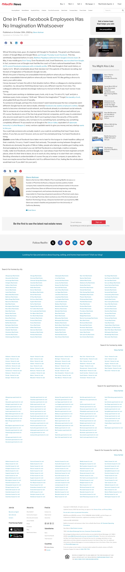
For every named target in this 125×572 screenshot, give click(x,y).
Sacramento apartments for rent (89, 440)
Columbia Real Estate (36, 288)
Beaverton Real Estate (11, 307)
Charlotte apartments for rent (13, 436)
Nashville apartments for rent (63, 440)
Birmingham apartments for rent (14, 431)
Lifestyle (44, 10)
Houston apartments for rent (38, 431)
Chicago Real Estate (36, 281)
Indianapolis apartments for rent (39, 436)
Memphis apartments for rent (63, 422)
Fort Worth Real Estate (36, 321)
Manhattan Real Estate (61, 312)
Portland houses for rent (86, 486)
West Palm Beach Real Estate (113, 335)
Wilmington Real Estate (111, 338)
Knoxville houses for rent (62, 481)
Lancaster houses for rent (62, 488)
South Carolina (84, 378)
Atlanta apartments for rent (13, 412)
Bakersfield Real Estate (11, 300)
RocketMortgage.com (72, 550)
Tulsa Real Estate (109, 328)
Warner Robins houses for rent (113, 498)
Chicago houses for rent (12, 493)
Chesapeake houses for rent (13, 491)
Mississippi (58, 369)
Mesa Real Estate (60, 319)
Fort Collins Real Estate (36, 314)
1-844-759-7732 (85, 555)
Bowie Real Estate (10, 324)
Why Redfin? (30, 518)
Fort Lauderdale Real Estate (38, 317)
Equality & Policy (35, 10)
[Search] (123, 10)
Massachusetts (59, 362)
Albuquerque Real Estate (12, 281)
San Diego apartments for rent (113, 410)
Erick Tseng (27, 60)
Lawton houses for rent (61, 493)
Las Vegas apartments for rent (63, 407)
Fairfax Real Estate (35, 310)
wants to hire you (10, 134)
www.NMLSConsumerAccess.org (77, 542)
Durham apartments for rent (38, 419)
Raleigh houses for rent (86, 488)
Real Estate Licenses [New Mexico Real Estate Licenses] (76, 534)
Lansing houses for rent (61, 491)
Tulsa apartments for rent (112, 426)
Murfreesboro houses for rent (88, 472)
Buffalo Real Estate (10, 328)
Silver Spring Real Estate (112, 307)
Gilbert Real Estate (35, 333)
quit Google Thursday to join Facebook (53, 55)
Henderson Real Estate (36, 338)
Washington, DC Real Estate (112, 333)
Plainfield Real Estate (86, 307)
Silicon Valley (53, 128)
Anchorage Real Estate (11, 286)
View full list (118, 356)
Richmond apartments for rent (88, 433)
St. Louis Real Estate (110, 312)
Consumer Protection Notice (93, 537)
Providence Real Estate (86, 317)
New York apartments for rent (63, 443)
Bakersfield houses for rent (13, 484)
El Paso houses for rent (36, 481)
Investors (29, 532)
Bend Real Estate (10, 310)
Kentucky (32, 376)
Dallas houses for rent (36, 469)
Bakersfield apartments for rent (14, 419)
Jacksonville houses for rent (63, 476)
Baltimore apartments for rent (13, 422)
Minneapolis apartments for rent (64, 431)
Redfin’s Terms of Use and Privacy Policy (103, 231)
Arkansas (8, 369)
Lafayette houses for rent (62, 484)
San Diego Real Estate (111, 281)
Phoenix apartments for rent (88, 419)
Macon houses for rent (61, 495)
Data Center (64, 10)
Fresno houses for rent (36, 491)
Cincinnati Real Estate (36, 284)
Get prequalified (106, 29)
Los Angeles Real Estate (62, 305)
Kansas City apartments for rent (64, 403)
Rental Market (25, 10)
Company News (73, 10)
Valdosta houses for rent (111, 491)
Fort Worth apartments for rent (39, 424)
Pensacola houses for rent (87, 479)
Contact (90, 10)
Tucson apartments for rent (112, 424)
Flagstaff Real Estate (36, 312)
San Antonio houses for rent (112, 469)
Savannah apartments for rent (113, 412)
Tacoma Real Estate (110, 319)
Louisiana (33, 378)
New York (82, 362)
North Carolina (84, 364)
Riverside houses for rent (87, 495)
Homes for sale (15, 362)
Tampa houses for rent (111, 481)
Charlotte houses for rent (12, 488)
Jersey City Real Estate (61, 288)
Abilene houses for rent (11, 467)
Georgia (7, 383)
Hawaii (32, 362)
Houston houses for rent (62, 467)
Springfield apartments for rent (113, 417)
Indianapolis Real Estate (61, 281)
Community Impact (32, 520)
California (8, 371)
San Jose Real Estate (110, 286)
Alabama (7, 362)
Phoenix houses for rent (86, 481)
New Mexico (58, 383)
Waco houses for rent (111, 495)
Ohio (81, 367)
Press (28, 529)
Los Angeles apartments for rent (64, 410)
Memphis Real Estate (61, 317)
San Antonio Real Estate (86, 343)
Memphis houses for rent (62, 500)
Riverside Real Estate (86, 331)
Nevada (57, 376)
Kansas (32, 374)
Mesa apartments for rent (62, 424)
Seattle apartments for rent (112, 415)
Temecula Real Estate (111, 324)
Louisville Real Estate (61, 307)
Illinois (32, 367)
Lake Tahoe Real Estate (61, 295)
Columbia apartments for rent (38, 403)
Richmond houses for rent (87, 493)
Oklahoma (83, 369)
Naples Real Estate (60, 335)
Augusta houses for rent (12, 479)
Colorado (7, 374)
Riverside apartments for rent (88, 436)
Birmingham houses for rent (13, 486)
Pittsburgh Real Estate (86, 305)
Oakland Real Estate (85, 286)
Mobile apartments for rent (62, 433)
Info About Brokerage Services (75, 537)
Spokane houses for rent (111, 474)
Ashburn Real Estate (11, 291)
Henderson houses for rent (37, 502)
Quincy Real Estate (85, 319)
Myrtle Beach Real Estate (62, 331)
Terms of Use (97, 515)
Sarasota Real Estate (111, 295)
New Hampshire (59, 378)
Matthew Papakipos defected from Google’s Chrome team (57, 58)
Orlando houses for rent (86, 476)
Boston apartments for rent (13, 433)
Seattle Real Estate (110, 305)
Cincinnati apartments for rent (13, 445)
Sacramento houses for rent (88, 500)
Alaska (7, 364)
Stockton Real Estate (111, 317)
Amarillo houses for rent (12, 472)
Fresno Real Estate (35, 328)
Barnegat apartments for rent (13, 424)
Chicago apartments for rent (13, 443)
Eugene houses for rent (36, 484)
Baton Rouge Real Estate (12, 305)
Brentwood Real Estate (11, 326)
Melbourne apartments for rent (63, 419)
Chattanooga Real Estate (12, 343)
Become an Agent (14, 518)
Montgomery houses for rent (88, 469)
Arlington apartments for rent (13, 410)
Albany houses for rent (11, 469)
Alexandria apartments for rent (14, 407)
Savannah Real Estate (111, 298)
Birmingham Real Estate (12, 312)
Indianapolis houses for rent (62, 472)
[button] (6, 43)
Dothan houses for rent (36, 479)
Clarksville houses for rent (12, 495)
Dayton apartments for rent (38, 412)
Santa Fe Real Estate (110, 293)
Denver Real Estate (35, 295)
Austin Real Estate (10, 298)
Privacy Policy (108, 515)
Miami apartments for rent (62, 426)
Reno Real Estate (84, 326)
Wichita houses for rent (111, 500)
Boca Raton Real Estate (12, 314)
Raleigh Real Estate (85, 321)
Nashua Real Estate (60, 338)
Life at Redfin (30, 526)
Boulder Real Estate (11, 321)
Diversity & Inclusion (32, 523)
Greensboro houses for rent (38, 493)
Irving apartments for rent (37, 438)
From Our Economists (53, 10)
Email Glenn (31, 216)
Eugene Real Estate (35, 307)
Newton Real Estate (85, 284)
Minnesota (58, 367)
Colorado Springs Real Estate (38, 286)
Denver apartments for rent (38, 415)
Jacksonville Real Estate (62, 286)
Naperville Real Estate (61, 333)
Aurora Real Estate (10, 295)
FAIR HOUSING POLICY (103, 563)
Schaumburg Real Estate (112, 300)
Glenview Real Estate (36, 335)
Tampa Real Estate (110, 321)
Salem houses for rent (111, 467)
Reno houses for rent (86, 491)
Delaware (8, 378)
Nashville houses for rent (87, 474)
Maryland (32, 383)
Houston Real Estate (36, 343)
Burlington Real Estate (11, 331)
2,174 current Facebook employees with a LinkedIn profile (26, 69)
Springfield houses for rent (112, 476)
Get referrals (12, 520)
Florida (7, 381)
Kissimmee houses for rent (62, 479)
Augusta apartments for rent (13, 415)
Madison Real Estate (61, 310)
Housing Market (16, 10)
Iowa (31, 371)
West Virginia (108, 374)
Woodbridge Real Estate (111, 340)
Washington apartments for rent (114, 433)
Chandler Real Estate (11, 335)
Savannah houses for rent (112, 472)
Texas (106, 362)
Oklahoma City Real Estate (87, 288)
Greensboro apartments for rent (39, 429)
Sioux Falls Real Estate (111, 310)
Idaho (31, 364)
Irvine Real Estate (60, 284)
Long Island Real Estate (61, 303)
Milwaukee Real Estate (61, 324)
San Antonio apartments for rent (114, 407)
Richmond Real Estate (86, 328)
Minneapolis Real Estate (61, 326)
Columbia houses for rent (12, 498)
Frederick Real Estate (36, 324)
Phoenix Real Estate (85, 303)
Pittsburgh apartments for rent (88, 422)
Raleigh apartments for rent (87, 429)
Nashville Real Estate (61, 340)
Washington (108, 371)
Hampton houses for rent (37, 500)
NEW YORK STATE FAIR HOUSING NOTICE (86, 565)
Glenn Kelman (38, 32)
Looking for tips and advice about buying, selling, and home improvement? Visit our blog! (62, 260)
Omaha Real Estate (85, 291)
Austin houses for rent (11, 481)
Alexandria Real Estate (11, 284)
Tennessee (83, 383)
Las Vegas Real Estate (61, 298)
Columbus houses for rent (12, 500)
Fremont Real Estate (36, 326)
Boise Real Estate (10, 317)
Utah (106, 364)
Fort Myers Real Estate (36, 319)
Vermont (107, 367)
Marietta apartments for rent (63, 417)
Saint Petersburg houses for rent (89, 502)
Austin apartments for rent (13, 417)
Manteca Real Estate (61, 314)
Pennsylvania (83, 374)
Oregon (82, 371)
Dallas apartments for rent (37, 410)
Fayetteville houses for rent (38, 486)
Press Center (83, 10)
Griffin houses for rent (36, 498)
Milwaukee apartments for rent (64, 429)
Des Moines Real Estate (36, 298)
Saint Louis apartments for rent (88, 443)
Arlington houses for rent (12, 474)
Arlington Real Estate (11, 288)
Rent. (46, 538)
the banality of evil (73, 100)
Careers (11, 523)
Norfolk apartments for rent (88, 403)
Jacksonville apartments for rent (39, 440)
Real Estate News (32, 538)
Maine (32, 381)
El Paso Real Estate (35, 303)
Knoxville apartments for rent (63, 405)
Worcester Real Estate (111, 343)
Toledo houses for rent (111, 484)
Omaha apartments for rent (87, 410)
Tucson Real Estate (110, 326)
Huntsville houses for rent (62, 469)
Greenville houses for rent (37, 495)
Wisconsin (107, 376)
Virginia (107, 369)
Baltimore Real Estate (11, 303)
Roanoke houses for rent (87, 498)
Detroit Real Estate (35, 300)
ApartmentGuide (49, 541)
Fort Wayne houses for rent (37, 488)
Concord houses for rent (37, 467)
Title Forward (48, 544)
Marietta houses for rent (62, 498)
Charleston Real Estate (11, 338)
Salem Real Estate (85, 338)
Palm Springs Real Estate (87, 298)
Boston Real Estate (10, 319)
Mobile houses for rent (86, 467)
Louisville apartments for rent (63, 412)
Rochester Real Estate (86, 333)
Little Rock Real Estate (61, 300)
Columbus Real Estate (36, 291)
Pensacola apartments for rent (88, 415)
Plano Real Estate (85, 310)
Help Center (48, 520)
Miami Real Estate (60, 321)
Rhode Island (83, 376)
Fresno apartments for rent (37, 426)
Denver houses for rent (36, 474)
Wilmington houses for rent (112, 502)
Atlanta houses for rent (11, 476)
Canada (47, 556)
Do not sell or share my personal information (75, 518)
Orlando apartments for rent (88, 412)
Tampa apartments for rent (112, 419)
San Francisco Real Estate (112, 284)
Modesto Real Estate (61, 328)
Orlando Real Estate (85, 295)
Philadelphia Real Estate (86, 300)
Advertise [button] (47, 523)
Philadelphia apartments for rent (89, 417)
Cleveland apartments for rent (13, 447)
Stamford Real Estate (111, 314)
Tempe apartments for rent (112, 422)
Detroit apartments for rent (38, 417)
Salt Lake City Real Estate (87, 340)
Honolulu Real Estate (36, 340)
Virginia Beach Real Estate (112, 331)
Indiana (32, 369)
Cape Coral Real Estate (11, 333)
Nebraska (57, 374)
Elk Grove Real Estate (36, 305)
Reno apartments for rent (87, 431)
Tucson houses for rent (111, 486)
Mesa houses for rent (61, 502)
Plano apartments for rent (87, 424)
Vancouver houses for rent (112, 493)
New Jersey (58, 381)
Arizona (7, 367)
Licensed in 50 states (93, 542)
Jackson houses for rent (61, 474)
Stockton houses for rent (112, 479)
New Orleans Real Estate (62, 343)
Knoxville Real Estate (61, 293)
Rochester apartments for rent (88, 438)
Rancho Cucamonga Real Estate (89, 324)
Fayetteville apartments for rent (39, 422)
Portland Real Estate (85, 312)
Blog (28, 535)
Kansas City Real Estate (61, 291)
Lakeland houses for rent (62, 486)
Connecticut (8, 376)
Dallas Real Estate (35, 293)
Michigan (57, 364)
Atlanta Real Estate (10, 293)
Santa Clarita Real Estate (112, 291)
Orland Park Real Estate (86, 293)
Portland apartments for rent (88, 426)
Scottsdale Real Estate (111, 303)
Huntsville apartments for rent (38, 433)
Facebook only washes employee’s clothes (62, 108)
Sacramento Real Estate (87, 335)
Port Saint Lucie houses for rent (89, 484)
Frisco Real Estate (35, 331)
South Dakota (84, 381)
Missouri (57, 371)
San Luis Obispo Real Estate (112, 288)
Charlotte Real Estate (11, 340)
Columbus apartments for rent (38, 405)
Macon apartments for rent (62, 415)
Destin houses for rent (36, 476)
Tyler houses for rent (110, 488)
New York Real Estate (86, 281)
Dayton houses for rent (36, 472)
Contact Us (48, 518)
